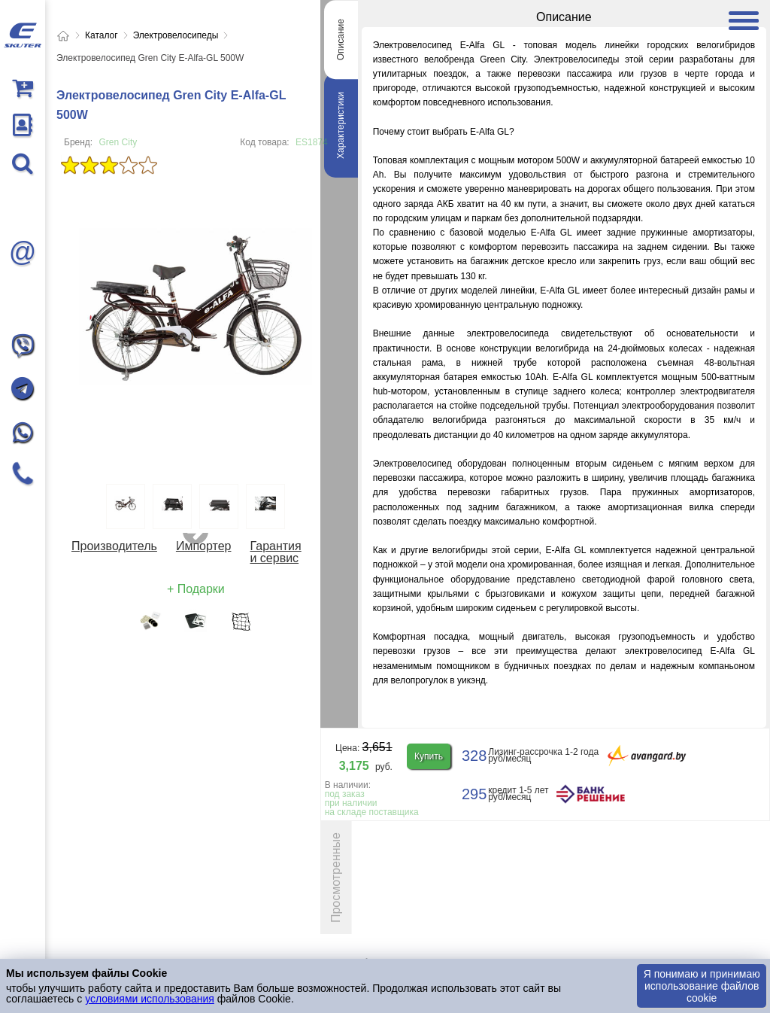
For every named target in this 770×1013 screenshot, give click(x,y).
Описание (340, 39)
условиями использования (149, 999)
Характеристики (340, 125)
